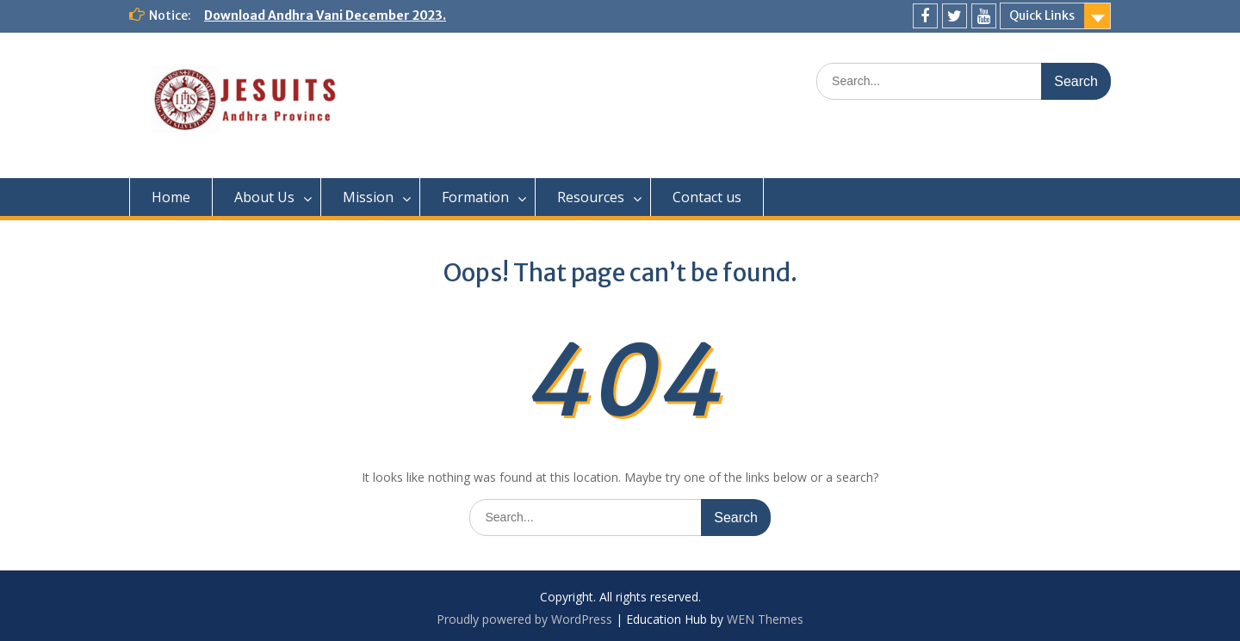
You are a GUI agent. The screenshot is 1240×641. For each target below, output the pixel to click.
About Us (264, 197)
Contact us (707, 197)
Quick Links (1042, 15)
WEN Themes (765, 619)
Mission (368, 197)
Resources (590, 197)
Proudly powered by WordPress (524, 619)
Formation (475, 197)
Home (171, 197)
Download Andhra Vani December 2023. (325, 15)
